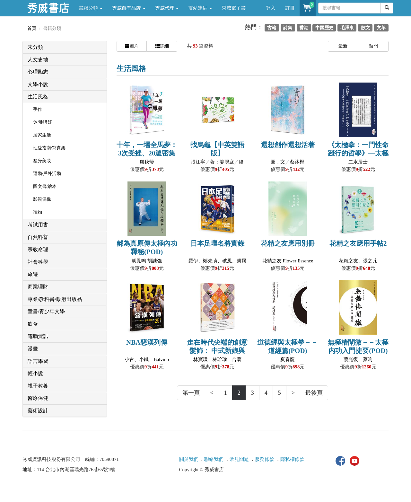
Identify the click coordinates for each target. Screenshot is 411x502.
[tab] (65, 47)
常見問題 (239, 459)
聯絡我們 (213, 459)
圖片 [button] (131, 45)
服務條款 (264, 459)
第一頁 (191, 393)
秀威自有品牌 (128, 8)
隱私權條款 (292, 459)
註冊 (290, 8)
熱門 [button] (373, 46)
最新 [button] (342, 46)
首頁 (31, 28)
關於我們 (188, 459)
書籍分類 (90, 8)
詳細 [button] (162, 45)
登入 (270, 8)
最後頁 (314, 393)
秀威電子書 (234, 8)
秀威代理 (167, 8)
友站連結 (200, 8)
